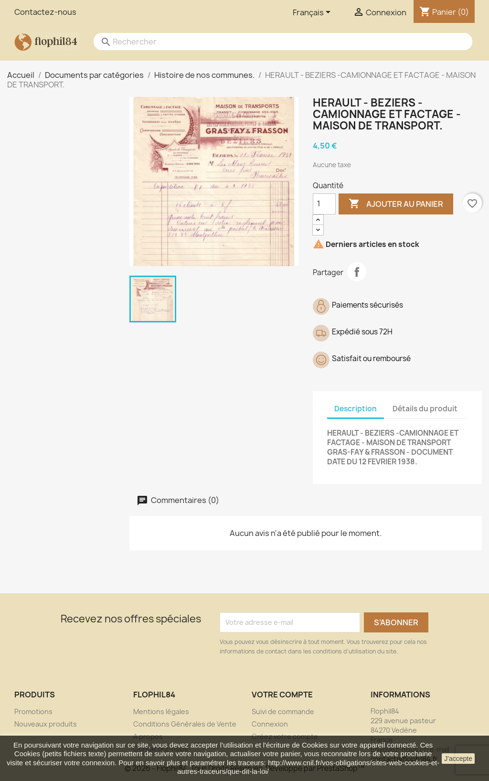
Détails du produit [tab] (425, 409)
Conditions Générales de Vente (184, 723)
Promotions (33, 711)
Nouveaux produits (45, 723)
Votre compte (282, 694)
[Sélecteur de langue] (313, 13)
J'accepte (458, 758)
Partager (356, 271)
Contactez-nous (45, 12)
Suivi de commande (283, 711)
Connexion (270, 723)
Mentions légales (161, 711)
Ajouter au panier (396, 204)
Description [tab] (355, 409)
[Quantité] (324, 203)
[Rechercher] (273, 41)
